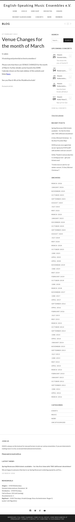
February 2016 (58, 311)
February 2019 (58, 276)
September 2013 (59, 350)
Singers (59, 11)
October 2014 (58, 327)
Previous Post (64, 24)
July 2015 (56, 315)
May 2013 (56, 362)
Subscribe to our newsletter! (52, 519)
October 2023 (58, 249)
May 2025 (56, 210)
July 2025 (56, 207)
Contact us (34, 519)
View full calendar (57, 115)
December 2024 (58, 222)
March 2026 (57, 183)
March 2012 (57, 397)
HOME (15, 11)
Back (67, 24)
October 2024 (58, 226)
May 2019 (56, 273)
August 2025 (57, 203)
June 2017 (56, 296)
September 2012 (59, 385)
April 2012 (56, 393)
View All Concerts (59, 108)
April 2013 (56, 366)
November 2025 (58, 191)
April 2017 (56, 300)
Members (59, 17)
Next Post (71, 24)
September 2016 (59, 304)
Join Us (24, 11)
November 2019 (58, 265)
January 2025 (58, 218)
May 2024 (56, 241)
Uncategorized (59, 422)
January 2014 (58, 342)
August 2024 (57, 234)
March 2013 (57, 370)
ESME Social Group (41, 517)
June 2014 (56, 335)
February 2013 (58, 373)
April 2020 (56, 261)
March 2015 (57, 323)
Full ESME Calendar (25, 517)
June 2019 (56, 269)
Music (54, 414)
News (49, 17)
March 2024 (57, 245)
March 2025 (57, 214)
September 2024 (59, 230)
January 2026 (58, 187)
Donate (25, 519)
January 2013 (58, 377)
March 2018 (57, 288)
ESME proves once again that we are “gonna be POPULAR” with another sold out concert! (62, 147)
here (8, 74)
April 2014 (56, 338)
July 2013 (56, 354)
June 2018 (56, 284)
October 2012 (58, 381)
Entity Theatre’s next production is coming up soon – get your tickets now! (62, 157)
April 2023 (56, 257)
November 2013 (58, 346)
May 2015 (56, 319)
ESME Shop (35, 11)
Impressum (12, 517)
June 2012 (56, 389)
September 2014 (59, 331)
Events (55, 411)
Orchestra (47, 11)
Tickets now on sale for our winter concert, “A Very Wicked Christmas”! (62, 167)
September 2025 (59, 199)
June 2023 (56, 253)
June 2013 (56, 358)
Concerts (39, 17)
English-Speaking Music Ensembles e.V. (37, 5)
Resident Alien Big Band (21, 17)
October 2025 (58, 195)
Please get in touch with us (11, 454)
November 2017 (58, 292)
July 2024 (56, 238)
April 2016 (56, 307)
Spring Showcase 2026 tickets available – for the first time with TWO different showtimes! (62, 130)
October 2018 (58, 280)
